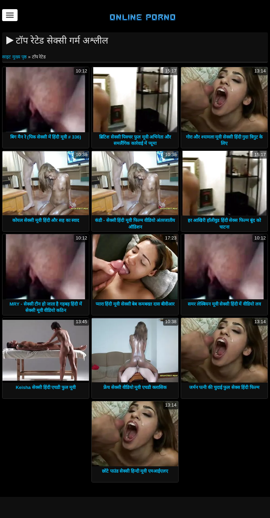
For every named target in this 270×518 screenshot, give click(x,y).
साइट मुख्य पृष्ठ (15, 56)
